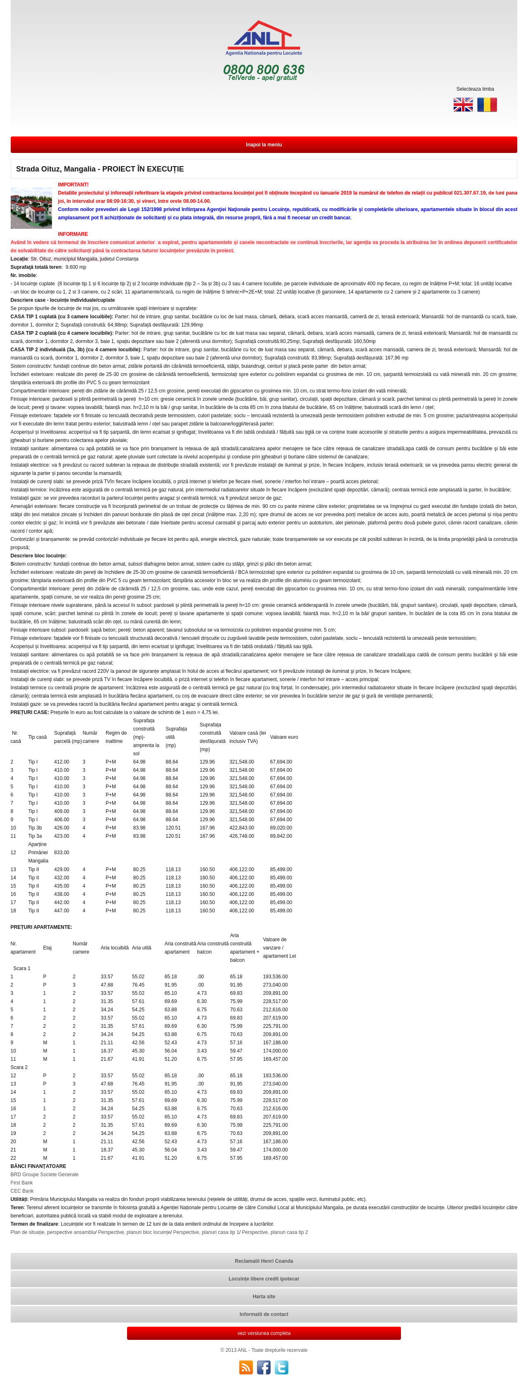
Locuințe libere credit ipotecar (264, 1279)
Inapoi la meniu (264, 145)
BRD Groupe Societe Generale (45, 1174)
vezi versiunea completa (264, 1333)
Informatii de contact (264, 1314)
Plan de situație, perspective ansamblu (53, 1232)
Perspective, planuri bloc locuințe (134, 1232)
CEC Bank (22, 1191)
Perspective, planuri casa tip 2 (275, 1232)
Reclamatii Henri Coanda (264, 1261)
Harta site (264, 1296)
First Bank (22, 1183)
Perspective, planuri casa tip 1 (206, 1232)
